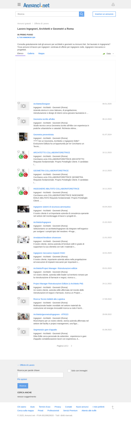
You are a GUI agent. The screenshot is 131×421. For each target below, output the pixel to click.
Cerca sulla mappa (25, 410)
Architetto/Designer (41, 104)
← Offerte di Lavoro (25, 365)
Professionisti (53, 410)
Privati (40, 410)
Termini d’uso (44, 407)
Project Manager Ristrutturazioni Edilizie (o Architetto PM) (58, 284)
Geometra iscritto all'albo (44, 119)
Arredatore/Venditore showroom (47, 237)
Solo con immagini (77, 370)
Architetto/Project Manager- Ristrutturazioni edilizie (55, 268)
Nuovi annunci (82, 407)
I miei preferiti (98, 407)
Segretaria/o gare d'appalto (45, 330)
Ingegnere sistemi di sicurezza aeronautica (51, 207)
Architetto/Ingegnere (42, 222)
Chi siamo (21, 407)
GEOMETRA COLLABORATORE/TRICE (51, 171)
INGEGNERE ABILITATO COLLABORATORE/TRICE (56, 189)
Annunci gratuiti (24, 23)
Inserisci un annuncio (104, 14)
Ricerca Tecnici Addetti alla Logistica (49, 299)
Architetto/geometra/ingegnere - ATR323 (50, 314)
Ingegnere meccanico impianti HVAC (49, 253)
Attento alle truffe (89, 410)
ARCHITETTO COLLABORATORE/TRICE (51, 152)
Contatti (68, 407)
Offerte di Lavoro (41, 23)
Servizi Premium (70, 410)
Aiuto (32, 407)
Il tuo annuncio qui (26, 37)
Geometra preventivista (43, 134)
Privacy (58, 407)
